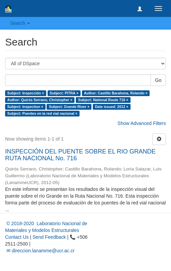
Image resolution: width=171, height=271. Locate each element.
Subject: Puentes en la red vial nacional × (42, 113)
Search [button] (20, 23)
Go (158, 80)
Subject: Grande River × (69, 107)
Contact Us (17, 237)
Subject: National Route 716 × (103, 100)
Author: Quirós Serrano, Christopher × (39, 100)
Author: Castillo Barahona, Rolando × (116, 93)
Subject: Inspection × (25, 107)
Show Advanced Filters (142, 123)
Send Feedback (49, 237)
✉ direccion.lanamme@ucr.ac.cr (39, 250)
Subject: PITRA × (64, 93)
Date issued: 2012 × (112, 107)
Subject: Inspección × (25, 93)
